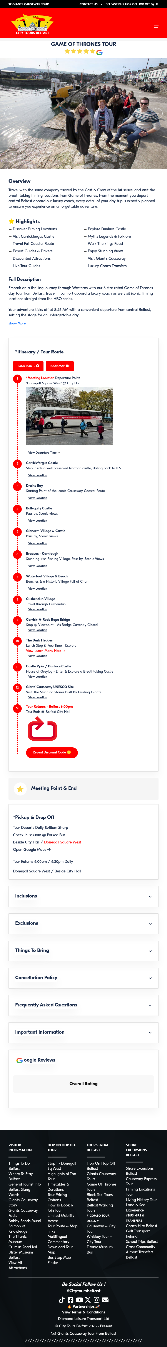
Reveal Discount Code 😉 (52, 752)
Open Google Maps (32, 850)
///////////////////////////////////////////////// (83, 1341)
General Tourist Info (24, 1184)
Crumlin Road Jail (22, 1247)
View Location (37, 475)
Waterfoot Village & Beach (47, 576)
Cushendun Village (40, 599)
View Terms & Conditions (83, 1312)
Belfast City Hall (58, 712)
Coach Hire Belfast (141, 1226)
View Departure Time (44, 453)
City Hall (73, 383)
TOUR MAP (59, 366)
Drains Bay (34, 486)
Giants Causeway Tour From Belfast (86, 1334)
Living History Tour (141, 1200)
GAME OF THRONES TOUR (83, 44)
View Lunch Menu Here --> (45, 651)
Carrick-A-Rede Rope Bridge (48, 620)
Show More (17, 323)
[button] (9, 113)
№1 (53, 1334)
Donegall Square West (62, 842)
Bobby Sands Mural (24, 1221)
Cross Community (140, 1247)
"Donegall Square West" (44, 383)
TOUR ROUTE (28, 366)
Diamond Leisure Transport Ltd (83, 1319)
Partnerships (84, 1307)
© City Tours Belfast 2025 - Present (83, 1326)
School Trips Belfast (142, 1242)
